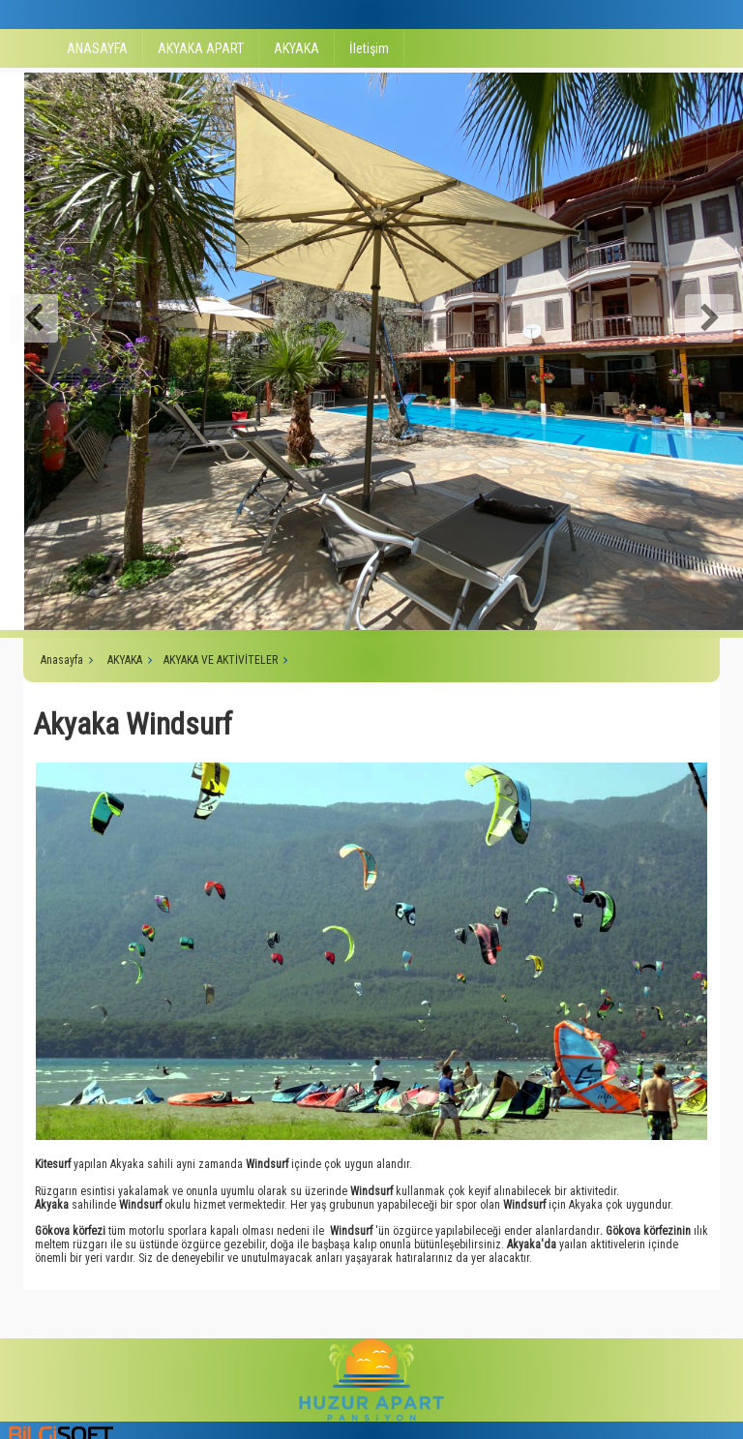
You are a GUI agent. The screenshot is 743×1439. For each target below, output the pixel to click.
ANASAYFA (97, 48)
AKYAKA (296, 48)
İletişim (369, 48)
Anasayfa (62, 660)
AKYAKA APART (201, 48)
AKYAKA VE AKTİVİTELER (220, 660)
